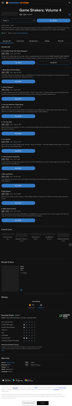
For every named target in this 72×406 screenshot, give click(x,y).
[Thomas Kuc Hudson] (35, 244)
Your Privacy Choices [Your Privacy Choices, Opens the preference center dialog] (28, 403)
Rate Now (41, 308)
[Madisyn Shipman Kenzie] (63, 244)
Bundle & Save (34, 41)
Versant (15, 387)
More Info (61, 41)
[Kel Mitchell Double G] (49, 244)
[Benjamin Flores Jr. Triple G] (21, 244)
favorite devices (22, 33)
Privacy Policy (62, 387)
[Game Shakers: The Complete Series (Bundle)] (24, 268)
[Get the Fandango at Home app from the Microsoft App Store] (28, 380)
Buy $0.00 (54, 62)
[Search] (69, 3)
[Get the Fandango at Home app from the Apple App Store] (7, 380)
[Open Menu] (2, 3)
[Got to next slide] (70, 244)
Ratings (47, 41)
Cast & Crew (20, 41)
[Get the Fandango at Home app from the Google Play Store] (18, 380)
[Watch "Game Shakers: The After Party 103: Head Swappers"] (18, 62)
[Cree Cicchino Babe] (8, 244)
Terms (36, 387)
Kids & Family (11, 362)
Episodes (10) (7, 41)
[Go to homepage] (17, 3)
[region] (36, 395)
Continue (42, 403)
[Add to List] (69, 14)
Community (31, 308)
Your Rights (56, 389)
